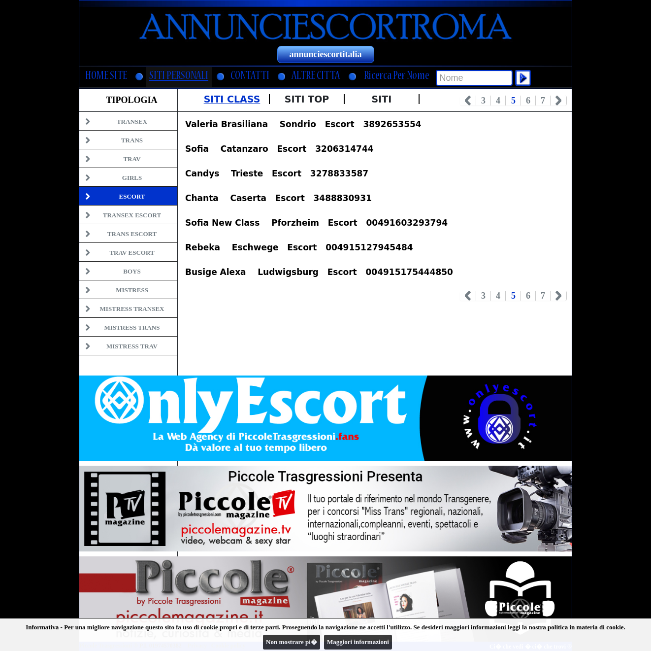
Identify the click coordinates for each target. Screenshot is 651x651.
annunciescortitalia (326, 54)
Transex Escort (132, 215)
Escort (132, 196)
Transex (132, 121)
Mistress (132, 290)
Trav (131, 159)
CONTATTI (249, 76)
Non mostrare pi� (291, 642)
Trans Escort (132, 234)
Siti (382, 99)
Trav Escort (131, 252)
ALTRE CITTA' (316, 76)
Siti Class (232, 99)
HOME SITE (106, 76)
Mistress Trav (132, 346)
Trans (132, 140)
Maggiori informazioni (358, 642)
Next (559, 100)
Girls (132, 177)
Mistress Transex (132, 308)
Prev (468, 100)
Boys (131, 271)
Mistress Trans (132, 327)
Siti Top (307, 99)
